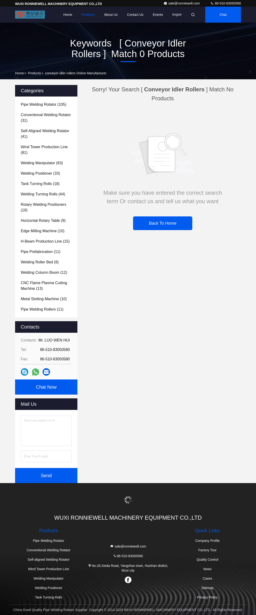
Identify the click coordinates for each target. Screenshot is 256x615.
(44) (43, 194)
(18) (40, 184)
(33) (40, 173)
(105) (43, 104)
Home (67, 15)
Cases (207, 578)
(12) (44, 272)
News (207, 569)
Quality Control (207, 559)
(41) (45, 134)
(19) (43, 207)
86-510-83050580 (225, 3)
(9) (43, 221)
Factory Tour (207, 550)
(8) (40, 262)
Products (88, 15)
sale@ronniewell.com (182, 3)
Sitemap (207, 588)
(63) (42, 163)
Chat (223, 15)
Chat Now (46, 387)
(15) (45, 241)
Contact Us (135, 15)
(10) (42, 231)
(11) (40, 252)
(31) (46, 117)
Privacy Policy (207, 597)
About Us (111, 15)
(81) (44, 150)
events (158, 15)
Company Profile (207, 541)
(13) (44, 286)
